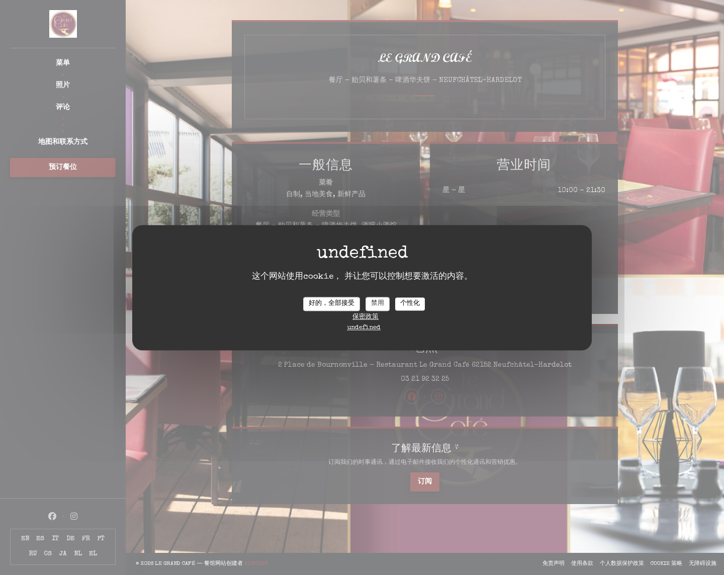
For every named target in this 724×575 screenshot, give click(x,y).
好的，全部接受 (331, 303)
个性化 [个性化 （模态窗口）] (410, 303)
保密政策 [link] (365, 317)
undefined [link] (364, 327)
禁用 (377, 303)
